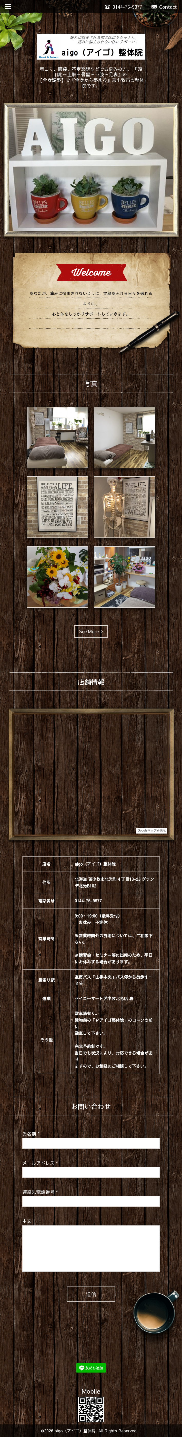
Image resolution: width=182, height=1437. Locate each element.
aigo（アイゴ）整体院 (75, 1430)
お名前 (30, 1133)
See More (91, 631)
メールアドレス (40, 1163)
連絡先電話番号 (40, 1192)
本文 (27, 1221)
